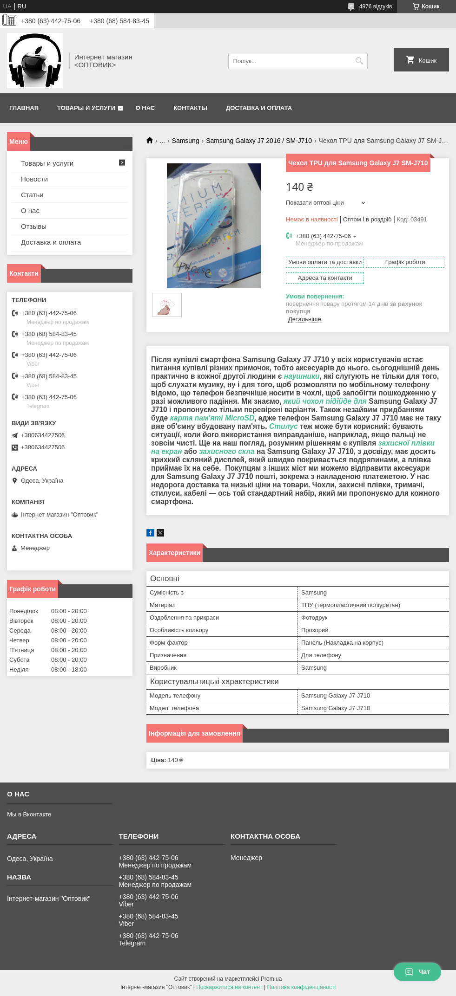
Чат (417, 972)
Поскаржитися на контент (229, 987)
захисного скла (227, 451)
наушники (302, 376)
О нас (145, 107)
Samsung (185, 140)
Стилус (283, 426)
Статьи (32, 195)
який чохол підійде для (325, 401)
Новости (34, 179)
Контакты (190, 107)
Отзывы (33, 226)
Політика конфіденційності (301, 987)
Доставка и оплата (259, 107)
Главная (24, 107)
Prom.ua (271, 979)
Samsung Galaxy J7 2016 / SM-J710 (259, 140)
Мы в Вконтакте (29, 814)
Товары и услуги (86, 107)
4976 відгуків (375, 6)
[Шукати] (359, 61)
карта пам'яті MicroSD (212, 418)
